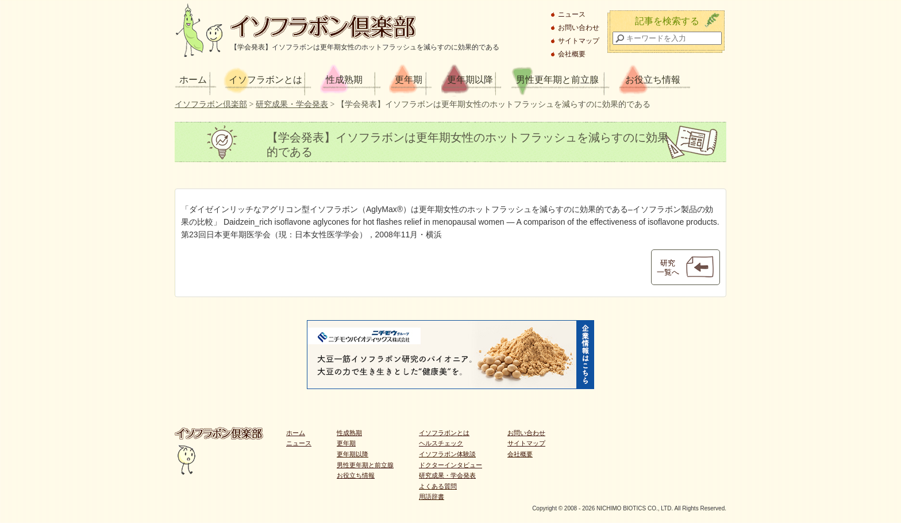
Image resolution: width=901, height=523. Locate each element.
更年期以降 (470, 79)
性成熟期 (344, 79)
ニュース (572, 14)
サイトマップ (578, 41)
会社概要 (572, 54)
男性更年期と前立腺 (557, 79)
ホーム (193, 79)
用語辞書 (431, 496)
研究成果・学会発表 (447, 475)
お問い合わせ (578, 28)
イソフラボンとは (265, 79)
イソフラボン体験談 (447, 454)
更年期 (408, 79)
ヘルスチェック (441, 443)
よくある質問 (438, 486)
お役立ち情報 (652, 79)
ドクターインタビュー (450, 465)
